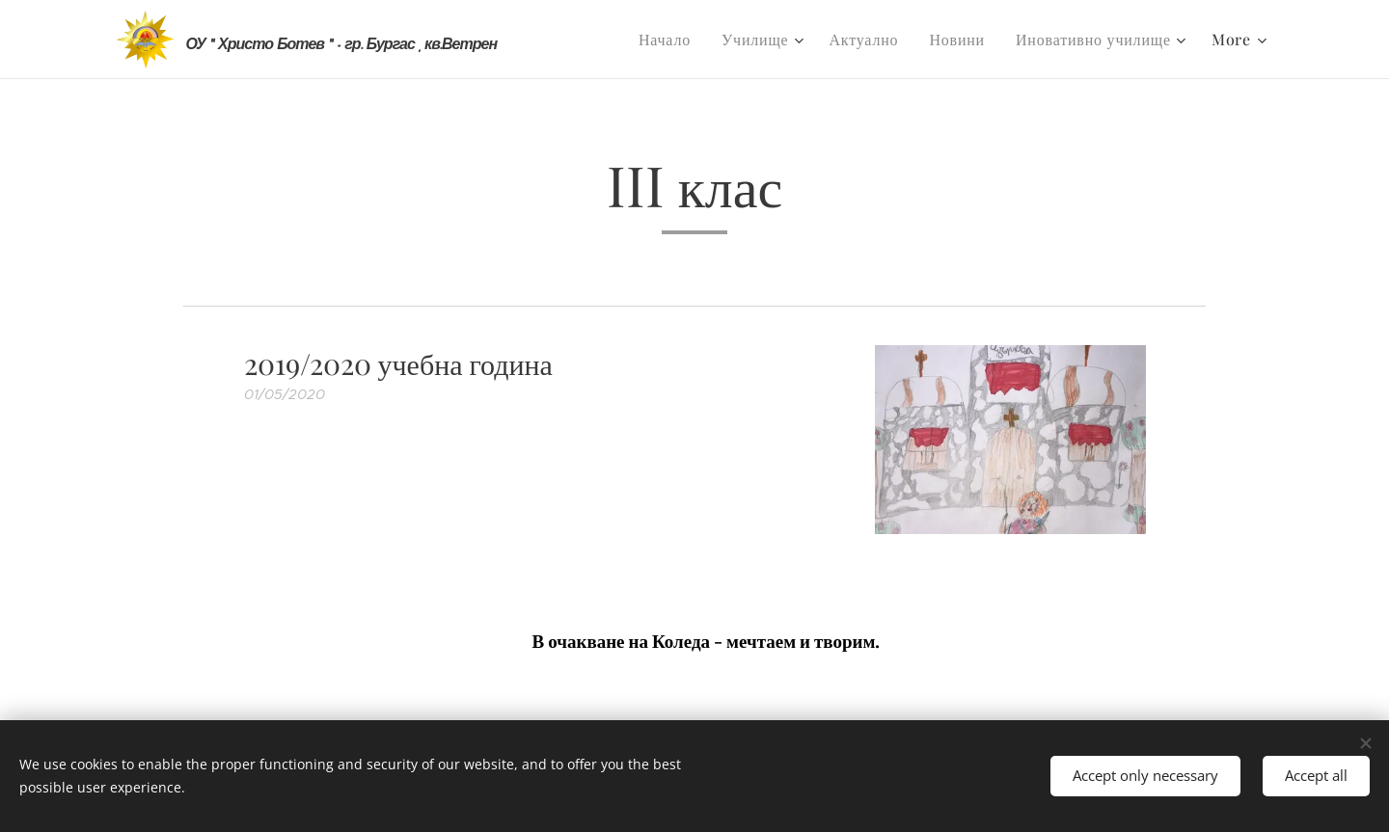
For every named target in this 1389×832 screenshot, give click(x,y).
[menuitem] (670, 39)
